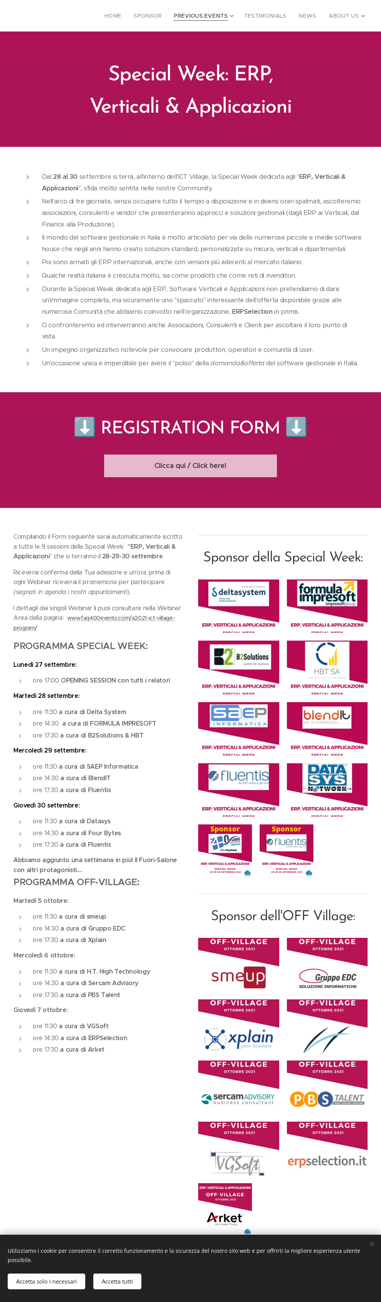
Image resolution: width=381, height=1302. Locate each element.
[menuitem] (131, 15)
